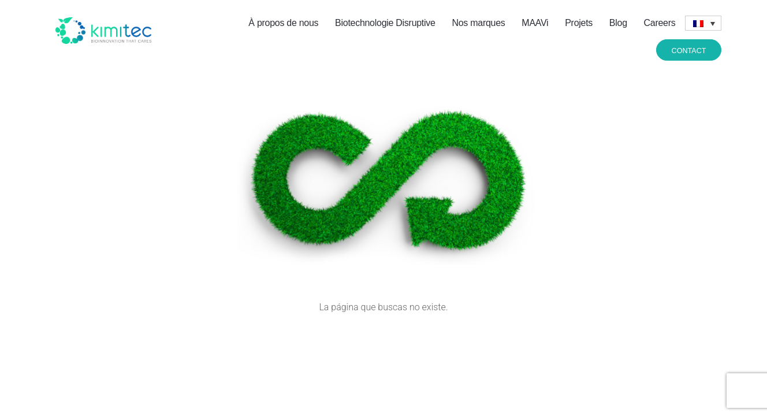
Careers (660, 23)
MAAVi (535, 23)
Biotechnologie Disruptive (385, 23)
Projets (579, 23)
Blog (618, 23)
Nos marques (478, 23)
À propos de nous (283, 23)
